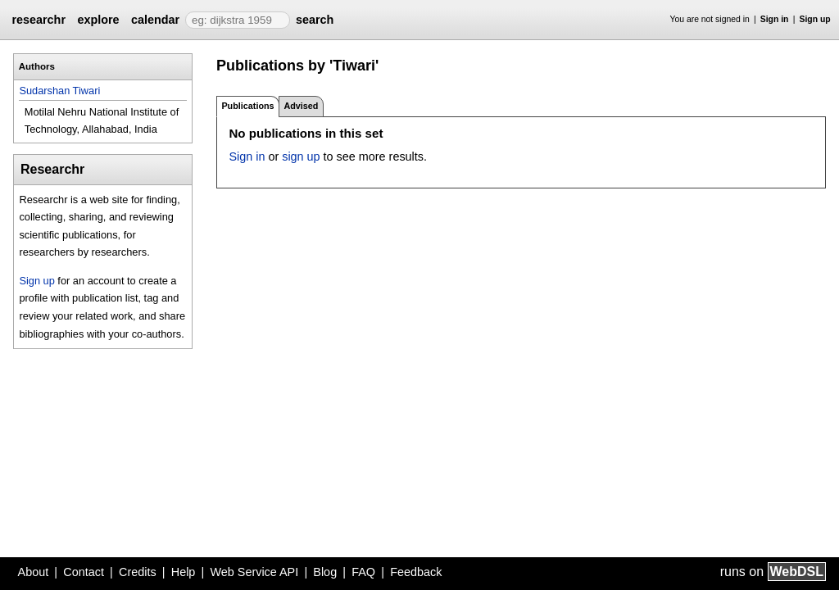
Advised (300, 106)
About (33, 572)
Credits (137, 572)
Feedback (416, 572)
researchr (38, 19)
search (314, 19)
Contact (83, 572)
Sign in (774, 19)
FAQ (363, 572)
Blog (325, 572)
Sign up (815, 19)
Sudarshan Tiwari (59, 90)
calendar (155, 19)
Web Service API (254, 572)
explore (98, 19)
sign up (301, 156)
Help (183, 572)
